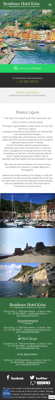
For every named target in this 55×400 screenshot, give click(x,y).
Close (51, 397)
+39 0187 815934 (28, 81)
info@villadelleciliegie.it (37, 346)
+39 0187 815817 (15, 330)
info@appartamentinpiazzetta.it (37, 330)
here (51, 391)
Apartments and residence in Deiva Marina (27, 95)
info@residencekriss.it (37, 313)
